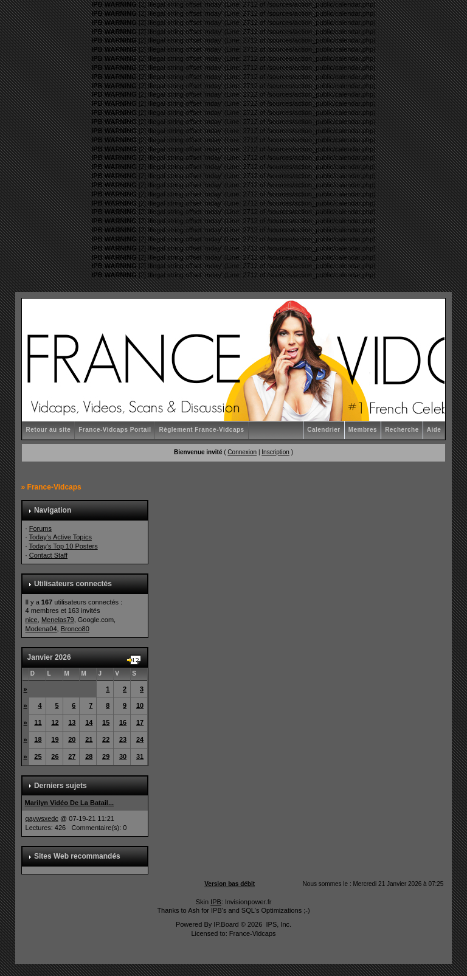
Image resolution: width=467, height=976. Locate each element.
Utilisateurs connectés (73, 584)
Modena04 (41, 628)
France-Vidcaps (54, 487)
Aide (434, 429)
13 (71, 722)
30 (122, 756)
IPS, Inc (277, 924)
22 (105, 739)
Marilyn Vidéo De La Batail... (69, 802)
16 (122, 722)
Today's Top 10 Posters (63, 546)
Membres (362, 429)
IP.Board (225, 924)
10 (140, 705)
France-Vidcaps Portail (114, 429)
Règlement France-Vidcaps (201, 429)
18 (37, 739)
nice (32, 619)
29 (105, 756)
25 (37, 756)
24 (140, 739)
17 (140, 722)
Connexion (242, 452)
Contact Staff (48, 555)
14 (88, 722)
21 (88, 739)
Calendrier (323, 429)
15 (105, 722)
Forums (40, 528)
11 (37, 722)
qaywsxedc (42, 818)
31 (140, 756)
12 (54, 722)
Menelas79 (57, 619)
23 (122, 739)
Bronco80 (75, 628)
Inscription (275, 452)
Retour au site (48, 429)
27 (71, 756)
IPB (215, 901)
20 (71, 739)
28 (88, 756)
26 (54, 756)
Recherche (402, 429)
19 (54, 739)
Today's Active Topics (60, 537)
